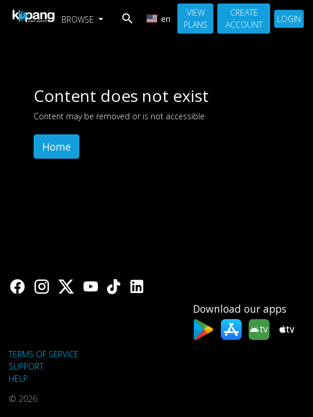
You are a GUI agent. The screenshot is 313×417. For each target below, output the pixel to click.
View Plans (196, 18)
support (26, 366)
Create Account (244, 18)
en (159, 18)
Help (18, 378)
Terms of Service (44, 354)
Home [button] (56, 146)
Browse (78, 19)
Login (289, 18)
